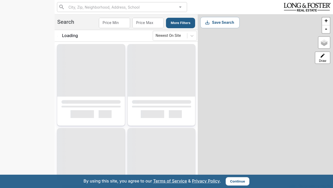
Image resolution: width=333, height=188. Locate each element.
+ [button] (326, 21)
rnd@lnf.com (15, 148)
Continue (237, 181)
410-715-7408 (27, 43)
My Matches (20, 78)
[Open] (180, 7)
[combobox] (122, 7)
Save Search (219, 22)
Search (16, 66)
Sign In (40, 136)
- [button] (326, 29)
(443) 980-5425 (27, 39)
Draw (322, 58)
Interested (18, 90)
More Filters (180, 23)
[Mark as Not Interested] (107, 115)
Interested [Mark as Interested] (82, 115)
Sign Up (27, 123)
